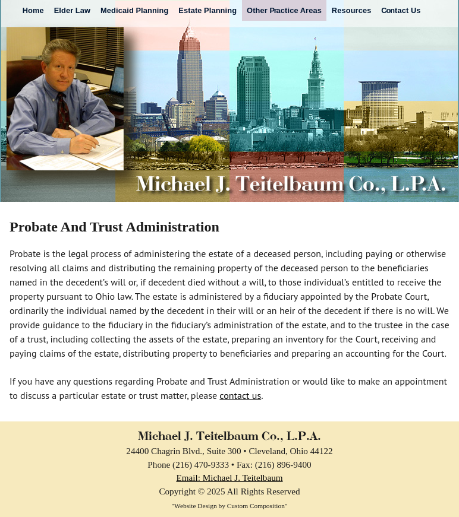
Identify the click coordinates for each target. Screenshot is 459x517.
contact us (240, 395)
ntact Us (400, 10)
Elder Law (72, 10)
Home (33, 10)
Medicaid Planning (134, 10)
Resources (352, 10)
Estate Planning (207, 10)
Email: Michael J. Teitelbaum (229, 477)
